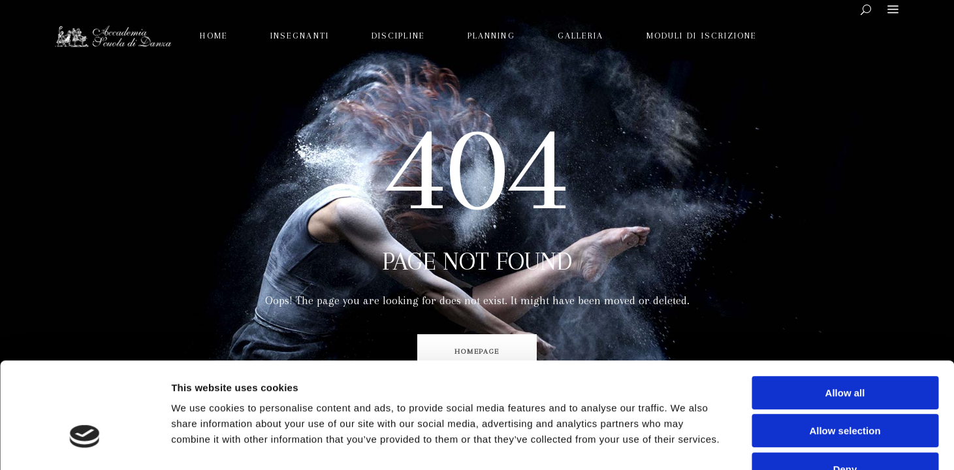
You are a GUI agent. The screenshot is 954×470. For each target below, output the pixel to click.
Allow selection (844, 348)
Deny (845, 386)
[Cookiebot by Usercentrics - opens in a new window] (84, 444)
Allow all (845, 310)
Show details (685, 444)
